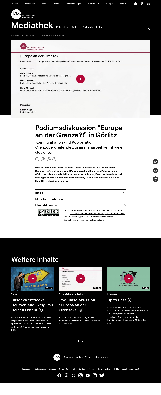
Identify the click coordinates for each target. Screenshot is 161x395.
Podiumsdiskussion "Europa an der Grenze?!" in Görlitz (43, 35)
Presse (91, 369)
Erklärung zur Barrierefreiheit (126, 369)
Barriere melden (104, 369)
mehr (123, 4)
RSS (73, 369)
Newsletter (63, 369)
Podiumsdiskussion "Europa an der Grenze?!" (77, 305)
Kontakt (82, 369)
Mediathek (15, 35)
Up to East (116, 300)
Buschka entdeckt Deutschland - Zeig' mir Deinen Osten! (32, 305)
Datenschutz (40, 369)
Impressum (26, 369)
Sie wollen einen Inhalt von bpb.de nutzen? (84, 220)
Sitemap (52, 369)
